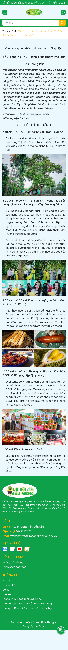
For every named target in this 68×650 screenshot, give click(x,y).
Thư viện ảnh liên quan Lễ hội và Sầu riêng (27, 603)
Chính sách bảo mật (14, 567)
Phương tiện (9, 585)
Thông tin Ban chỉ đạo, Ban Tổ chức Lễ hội (27, 608)
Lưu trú (6, 594)
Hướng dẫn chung (12, 562)
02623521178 (23, 531)
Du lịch (6, 589)
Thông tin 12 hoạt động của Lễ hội (22, 598)
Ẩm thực (7, 580)
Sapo (42, 626)
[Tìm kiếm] (62, 23)
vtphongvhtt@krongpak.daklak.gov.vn (33, 535)
